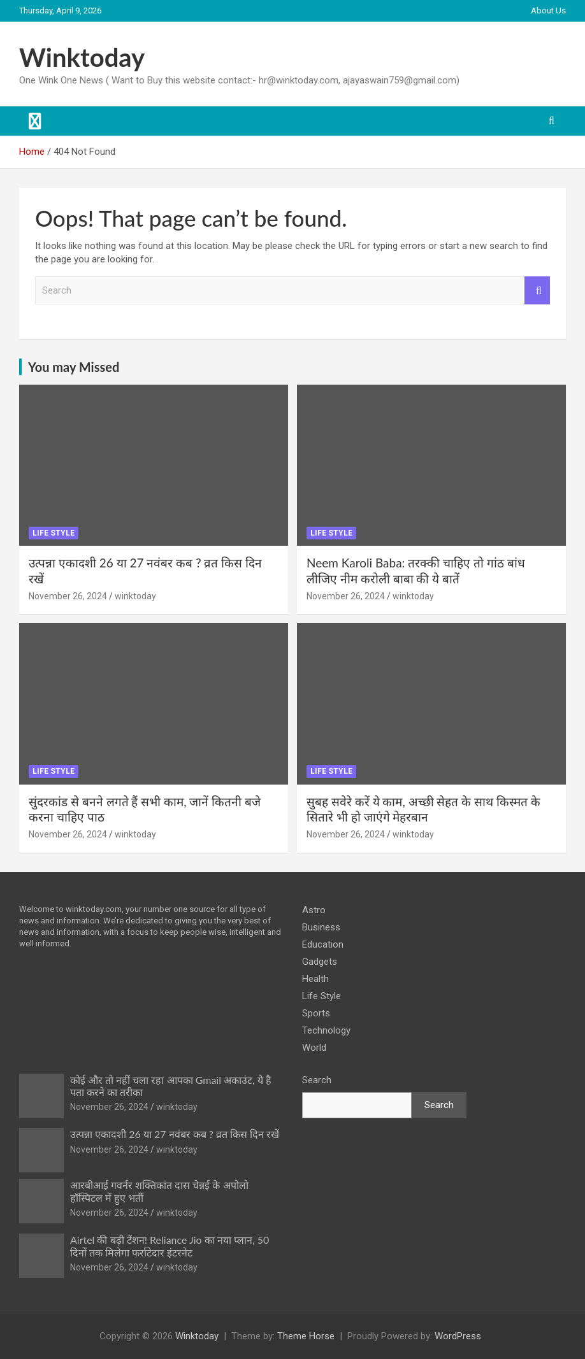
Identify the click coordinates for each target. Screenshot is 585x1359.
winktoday (135, 596)
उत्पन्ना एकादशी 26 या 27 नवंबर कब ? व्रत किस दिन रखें (174, 1134)
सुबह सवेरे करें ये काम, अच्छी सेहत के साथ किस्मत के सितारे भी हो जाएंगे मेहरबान (423, 809)
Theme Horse (306, 1336)
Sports (316, 1013)
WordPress (458, 1336)
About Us (548, 10)
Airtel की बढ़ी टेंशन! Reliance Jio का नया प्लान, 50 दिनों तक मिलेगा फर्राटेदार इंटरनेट (169, 1246)
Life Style (53, 533)
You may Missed (73, 366)
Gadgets (319, 961)
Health (315, 979)
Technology (326, 1030)
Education (322, 944)
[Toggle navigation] (35, 121)
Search (537, 290)
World (314, 1047)
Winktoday (82, 57)
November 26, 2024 (68, 596)
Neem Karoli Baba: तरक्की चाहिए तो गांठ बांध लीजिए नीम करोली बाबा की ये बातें (416, 570)
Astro (314, 910)
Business (321, 927)
